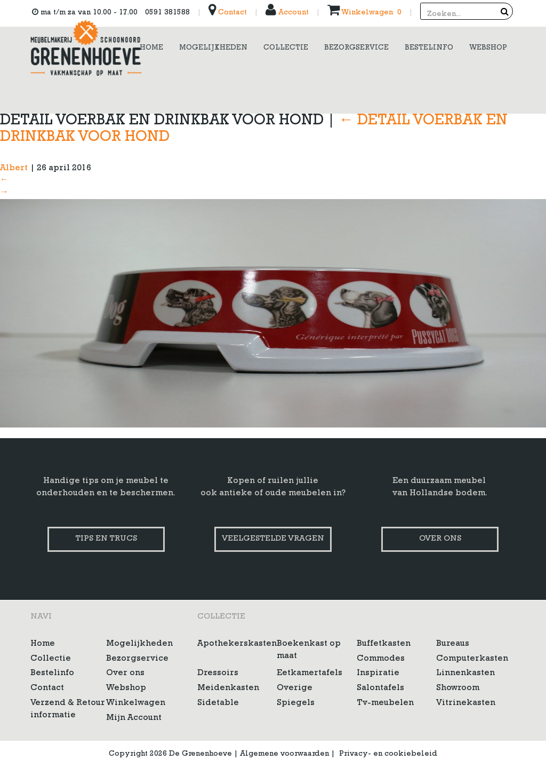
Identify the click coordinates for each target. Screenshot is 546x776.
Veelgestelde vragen (273, 539)
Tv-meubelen (385, 703)
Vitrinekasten (465, 703)
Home (42, 644)
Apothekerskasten (237, 644)
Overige (294, 688)
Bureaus (452, 644)
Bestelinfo (52, 673)
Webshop (126, 688)
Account (287, 13)
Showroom (457, 688)
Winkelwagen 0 (364, 13)
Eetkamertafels (309, 673)
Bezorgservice (137, 659)
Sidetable (218, 703)
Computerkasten (472, 659)
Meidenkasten (228, 688)
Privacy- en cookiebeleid (388, 754)
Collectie (50, 659)
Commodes (381, 659)
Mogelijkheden (139, 644)
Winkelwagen (135, 703)
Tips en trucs (106, 539)
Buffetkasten (384, 644)
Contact (227, 13)
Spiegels (296, 703)
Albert (14, 168)
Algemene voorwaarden (284, 754)
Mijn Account (134, 718)
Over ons (440, 539)
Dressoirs (217, 673)
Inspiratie (378, 673)
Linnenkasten (465, 673)
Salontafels (380, 688)
